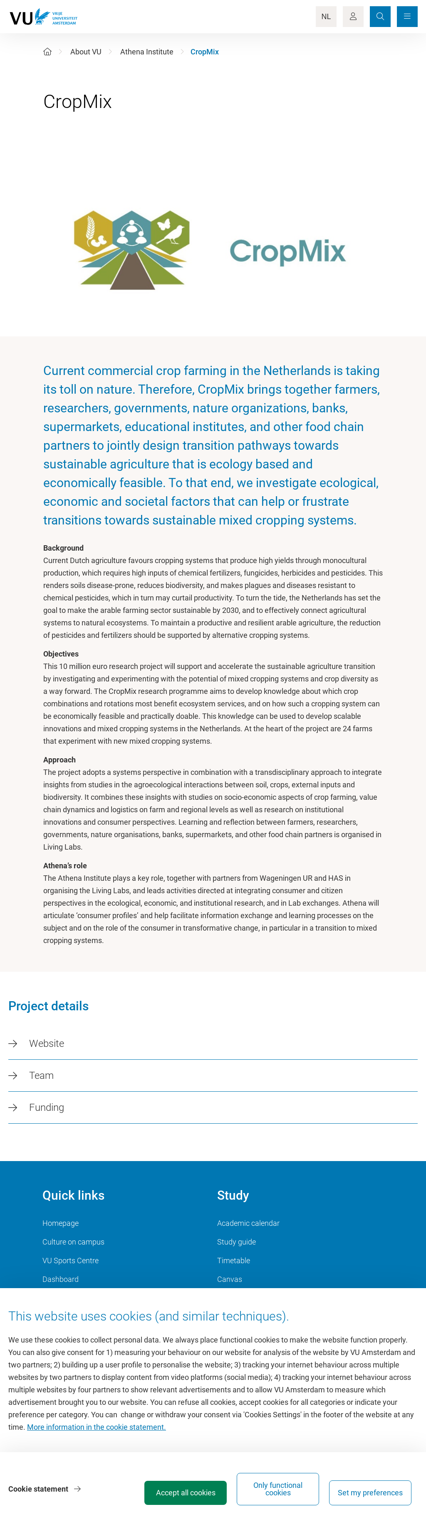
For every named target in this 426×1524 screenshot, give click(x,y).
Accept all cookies (185, 1492)
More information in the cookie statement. (96, 1427)
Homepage (60, 1223)
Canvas (229, 1279)
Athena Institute (146, 51)
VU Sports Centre (70, 1260)
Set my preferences (370, 1492)
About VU (86, 51)
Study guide (236, 1241)
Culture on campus (73, 1241)
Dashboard (60, 1279)
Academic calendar (248, 1223)
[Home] (47, 51)
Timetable (233, 1260)
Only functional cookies (277, 1489)
